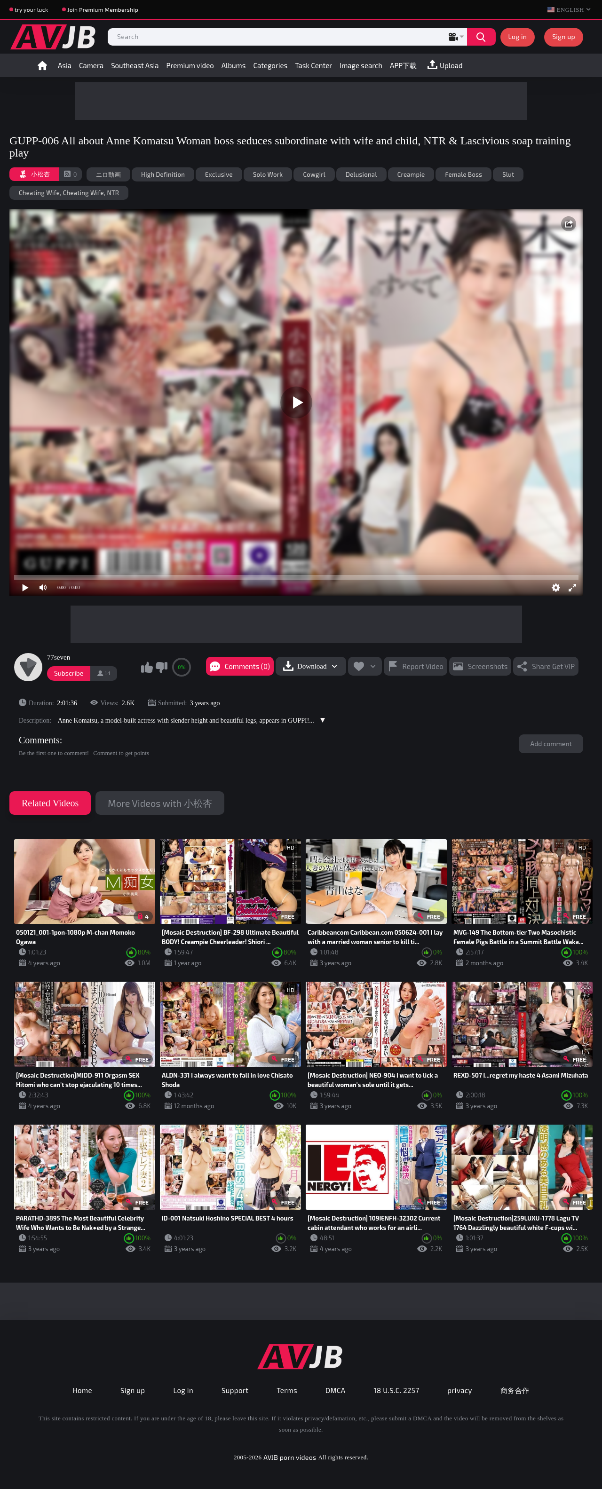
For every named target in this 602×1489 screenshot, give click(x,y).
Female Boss (463, 174)
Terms (287, 1390)
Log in (517, 36)
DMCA (335, 1390)
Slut (508, 174)
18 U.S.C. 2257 (397, 1390)
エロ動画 (108, 174)
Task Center (313, 65)
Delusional (361, 174)
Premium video (190, 65)
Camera (91, 65)
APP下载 (403, 65)
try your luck (31, 9)
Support (235, 1390)
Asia (64, 65)
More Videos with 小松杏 (160, 803)
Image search (361, 65)
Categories (270, 65)
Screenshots (488, 666)
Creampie (411, 174)
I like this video (147, 667)
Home (42, 65)
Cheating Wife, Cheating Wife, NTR (69, 193)
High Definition (163, 174)
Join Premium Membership (102, 9)
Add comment (551, 744)
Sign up (563, 36)
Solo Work (268, 174)
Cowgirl (314, 174)
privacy (459, 1390)
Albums (234, 65)
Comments (39, 740)
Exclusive (219, 174)
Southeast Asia (134, 65)
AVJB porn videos (289, 1457)
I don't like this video (161, 667)
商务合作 (515, 1390)
